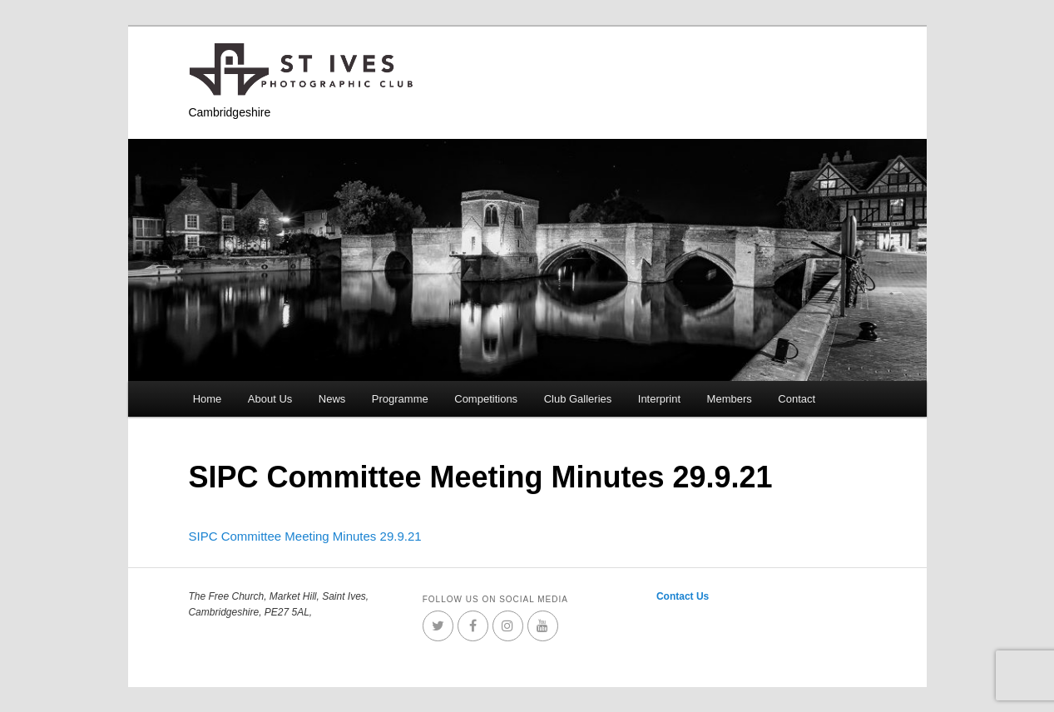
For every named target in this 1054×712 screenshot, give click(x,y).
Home (207, 399)
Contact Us (682, 596)
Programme (400, 399)
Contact (796, 399)
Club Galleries (578, 399)
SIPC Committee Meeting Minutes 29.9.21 (304, 536)
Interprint (659, 399)
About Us (270, 399)
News (332, 399)
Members (729, 399)
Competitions (485, 399)
